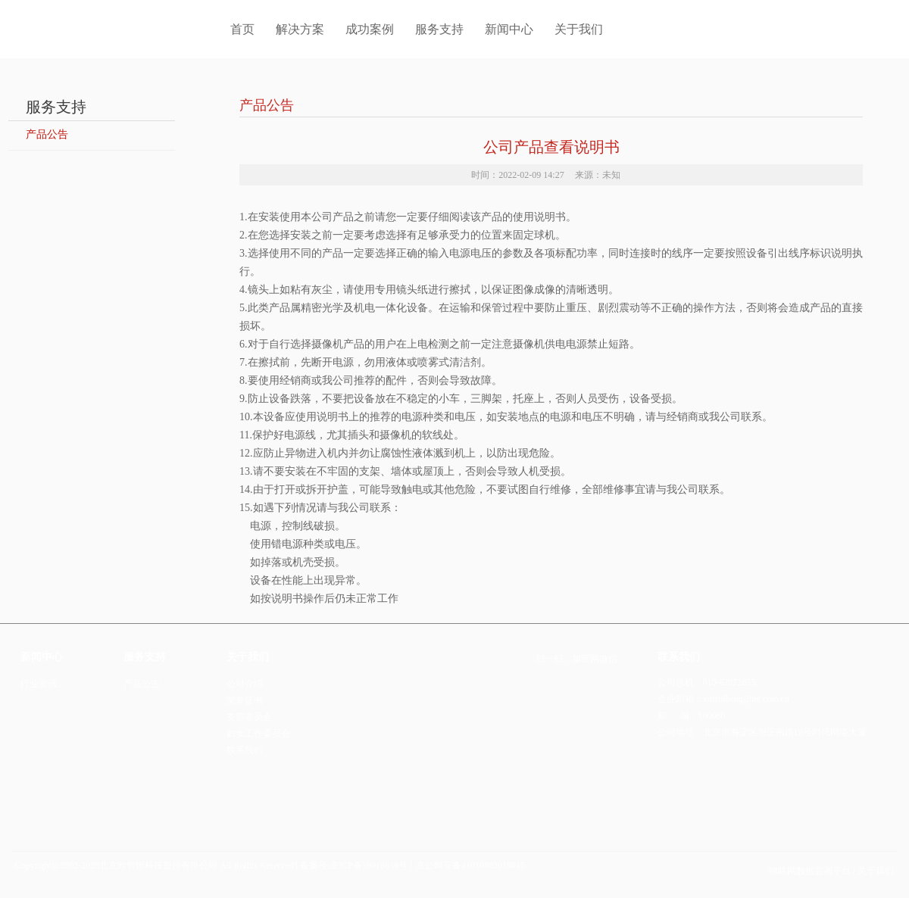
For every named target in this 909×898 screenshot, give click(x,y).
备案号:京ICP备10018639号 (354, 865)
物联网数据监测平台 (811, 870)
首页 (230, 29)
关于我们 (578, 29)
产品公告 (47, 134)
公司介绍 (244, 683)
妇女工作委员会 (258, 733)
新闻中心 (509, 29)
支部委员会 (249, 717)
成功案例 (369, 29)
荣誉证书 (244, 700)
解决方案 (300, 29)
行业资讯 (38, 683)
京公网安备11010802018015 (469, 865)
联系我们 (244, 750)
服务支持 (439, 29)
